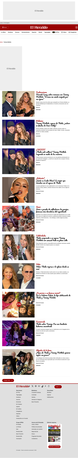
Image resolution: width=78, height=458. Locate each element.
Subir (58, 387)
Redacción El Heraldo (40, 191)
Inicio (1, 42)
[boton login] (76, 27)
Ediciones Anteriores (54, 446)
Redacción (38, 107)
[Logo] (39, 27)
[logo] (19, 386)
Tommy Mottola (7, 42)
